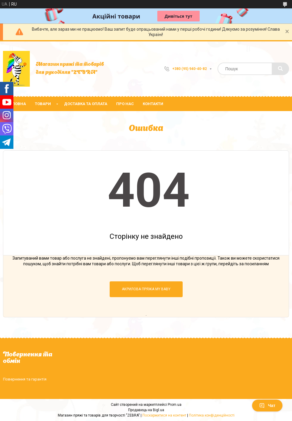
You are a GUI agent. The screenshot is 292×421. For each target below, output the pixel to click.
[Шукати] (280, 69)
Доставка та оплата (85, 104)
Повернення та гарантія (24, 379)
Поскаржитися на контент (164, 415)
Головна (16, 104)
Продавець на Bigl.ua (146, 410)
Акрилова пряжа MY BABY (146, 289)
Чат (267, 405)
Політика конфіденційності (211, 415)
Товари (43, 104)
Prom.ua (174, 405)
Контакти (153, 104)
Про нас (125, 104)
